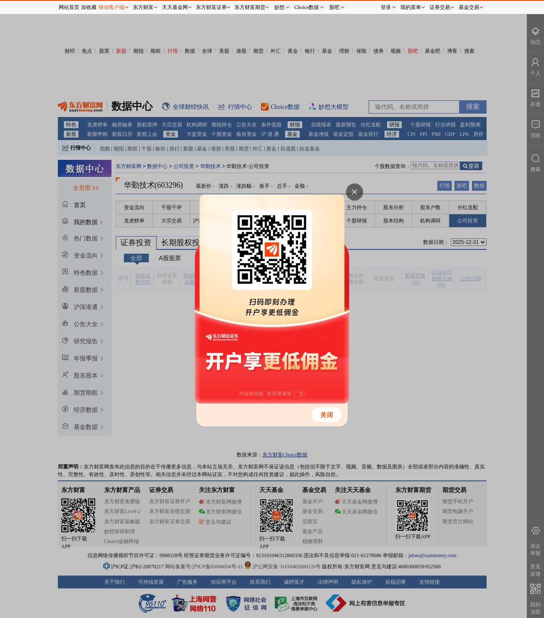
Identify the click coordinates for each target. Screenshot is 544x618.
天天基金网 (175, 7)
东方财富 (143, 7)
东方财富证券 (211, 7)
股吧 (334, 7)
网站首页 (69, 7)
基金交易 (469, 7)
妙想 (279, 7)
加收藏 (88, 7)
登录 (386, 7)
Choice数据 (307, 7)
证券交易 (440, 7)
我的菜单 (410, 7)
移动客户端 (111, 7)
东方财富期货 (249, 7)
